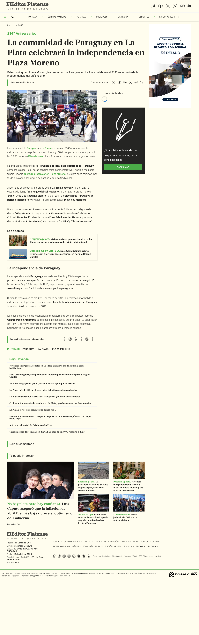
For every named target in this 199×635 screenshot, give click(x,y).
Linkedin (88, 556)
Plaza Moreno (36, 156)
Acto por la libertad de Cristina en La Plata (30, 425)
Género (76, 546)
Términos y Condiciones (102, 556)
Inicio (10, 25)
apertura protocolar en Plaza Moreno (45, 173)
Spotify (83, 556)
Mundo (98, 546)
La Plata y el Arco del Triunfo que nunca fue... (32, 409)
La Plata (46, 148)
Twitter (64, 556)
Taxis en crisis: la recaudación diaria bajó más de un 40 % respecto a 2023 (47, 431)
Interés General (61, 546)
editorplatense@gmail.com (43, 573)
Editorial (141, 546)
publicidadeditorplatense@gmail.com (80, 573)
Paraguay (32, 148)
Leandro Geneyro (23, 546)
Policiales (101, 17)
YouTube (78, 556)
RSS (140, 556)
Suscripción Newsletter (153, 556)
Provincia (153, 546)
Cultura (155, 542)
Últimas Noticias (57, 17)
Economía (88, 546)
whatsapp (69, 556)
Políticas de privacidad (122, 556)
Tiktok (74, 556)
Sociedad (129, 546)
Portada (32, 17)
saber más (123, 167)
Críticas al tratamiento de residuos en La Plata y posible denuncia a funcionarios (50, 403)
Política (81, 17)
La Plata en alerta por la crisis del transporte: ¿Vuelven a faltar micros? (45, 396)
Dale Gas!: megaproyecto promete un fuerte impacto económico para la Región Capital (49, 375)
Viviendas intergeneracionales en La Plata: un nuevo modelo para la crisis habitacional (46, 366)
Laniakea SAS (24, 542)
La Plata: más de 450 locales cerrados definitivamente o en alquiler (43, 390)
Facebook (59, 556)
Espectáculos (167, 17)
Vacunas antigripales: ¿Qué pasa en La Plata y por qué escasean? (42, 383)
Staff (135, 556)
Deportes (144, 17)
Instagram (54, 556)
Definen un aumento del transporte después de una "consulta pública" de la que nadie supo (50, 417)
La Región (123, 17)
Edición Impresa (113, 546)
